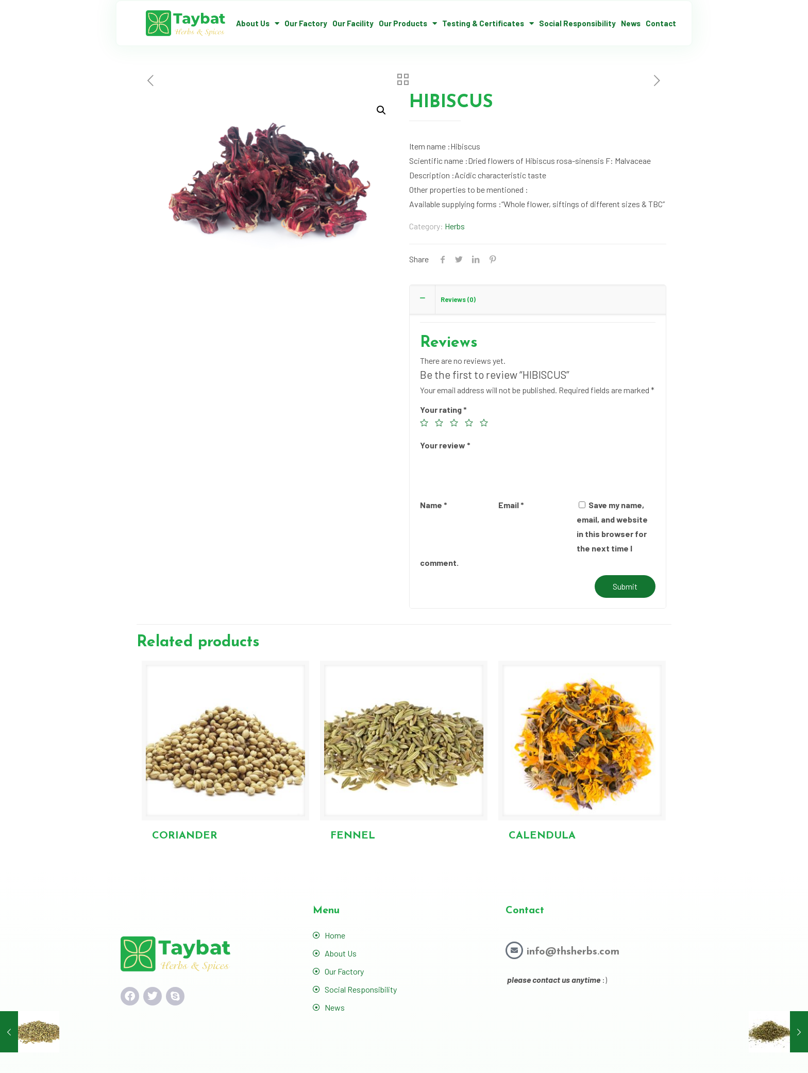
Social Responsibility (577, 23)
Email (511, 505)
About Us (257, 23)
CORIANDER (184, 836)
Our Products (408, 23)
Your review (445, 445)
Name (433, 505)
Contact (661, 23)
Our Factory (305, 23)
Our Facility (353, 23)
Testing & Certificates (488, 23)
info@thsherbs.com (573, 952)
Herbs (455, 226)
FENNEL (352, 836)
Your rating (443, 409)
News (631, 23)
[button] (381, 110)
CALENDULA (542, 836)
